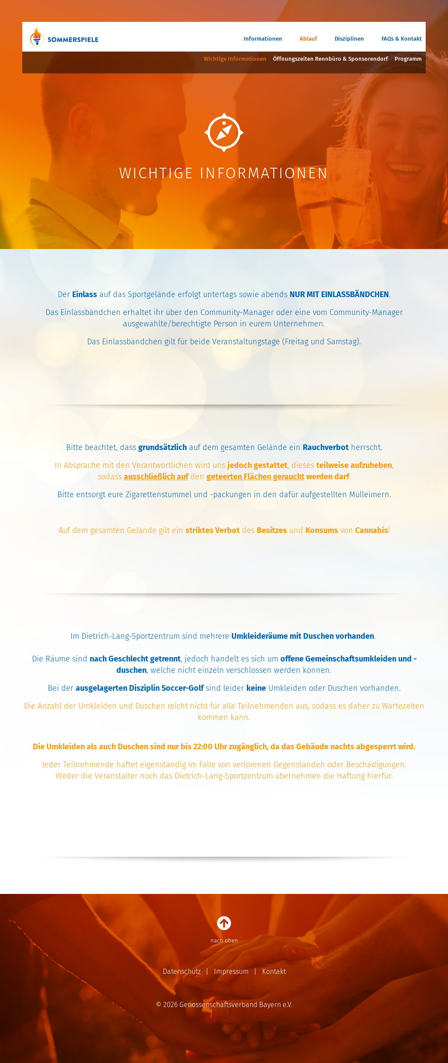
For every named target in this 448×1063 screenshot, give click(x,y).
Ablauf (308, 38)
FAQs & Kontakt (402, 38)
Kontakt (274, 971)
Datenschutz (182, 971)
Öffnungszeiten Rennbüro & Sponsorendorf (330, 58)
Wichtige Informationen (235, 58)
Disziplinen (349, 38)
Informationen (263, 38)
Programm (408, 58)
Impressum (231, 971)
